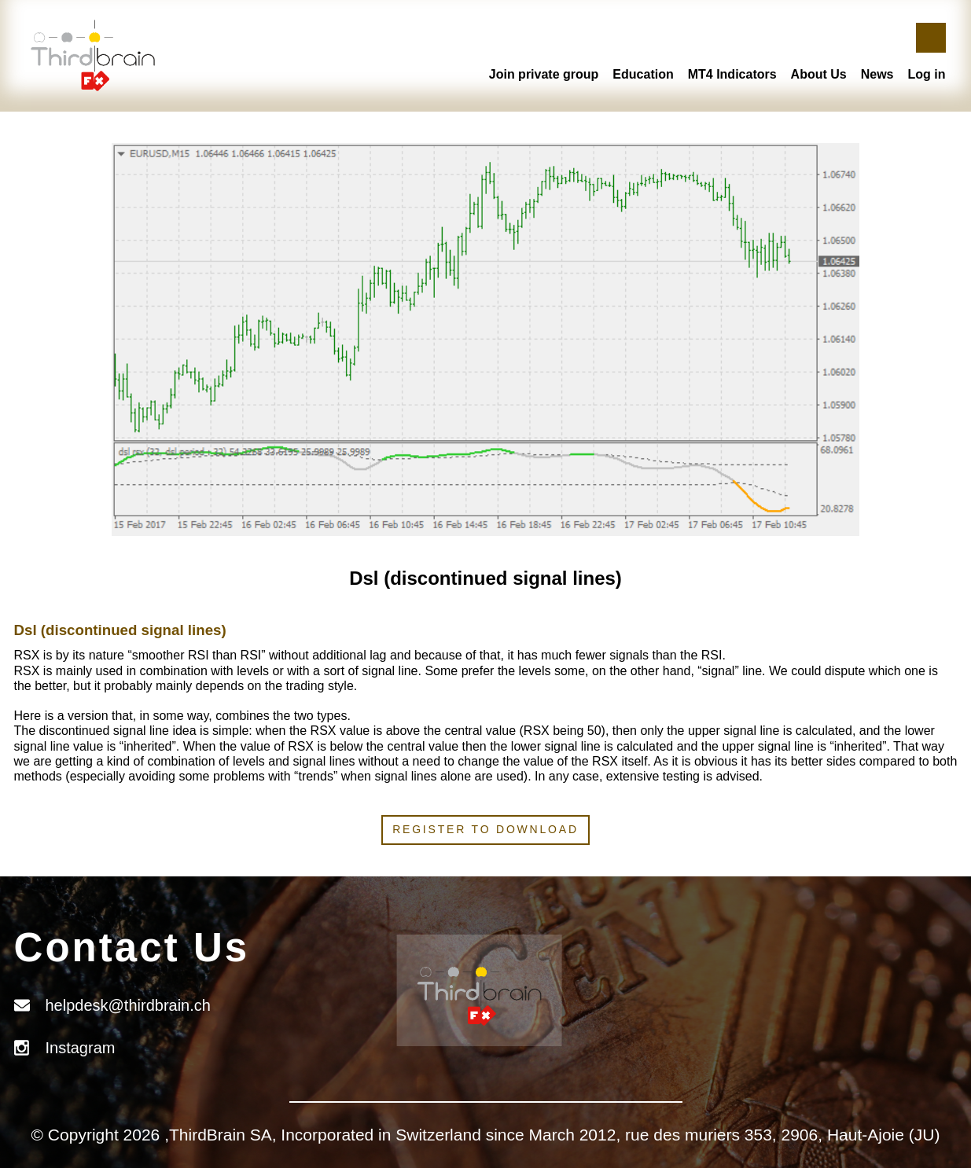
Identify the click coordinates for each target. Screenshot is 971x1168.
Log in (927, 74)
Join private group (544, 74)
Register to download (485, 829)
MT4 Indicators (732, 74)
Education (642, 74)
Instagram (81, 1047)
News (877, 74)
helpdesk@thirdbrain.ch (128, 1005)
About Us (819, 74)
